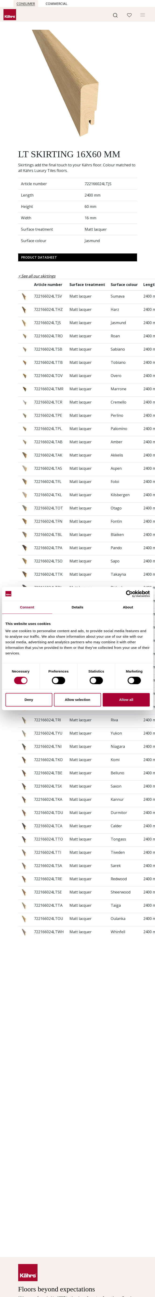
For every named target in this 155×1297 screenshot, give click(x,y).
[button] (115, 15)
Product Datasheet (39, 257)
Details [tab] (77, 607)
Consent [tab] (27, 607)
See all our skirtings (38, 276)
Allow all (126, 700)
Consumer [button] (26, 3)
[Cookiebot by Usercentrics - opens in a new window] (129, 593)
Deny (28, 700)
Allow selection (77, 700)
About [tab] (128, 607)
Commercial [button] (56, 3)
